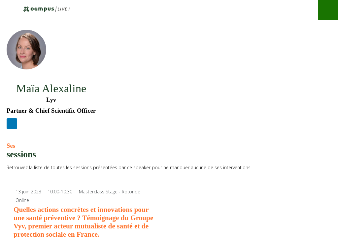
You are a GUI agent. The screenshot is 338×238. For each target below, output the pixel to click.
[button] (10, 10)
